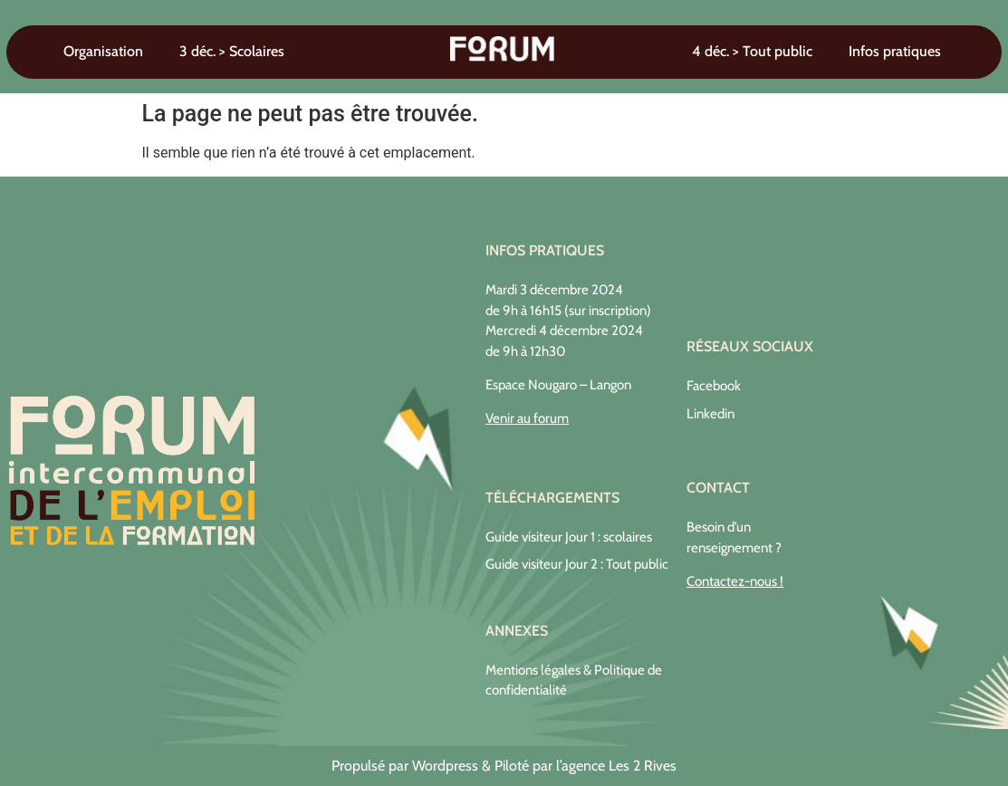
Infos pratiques (895, 51)
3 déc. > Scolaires (231, 51)
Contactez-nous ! (734, 581)
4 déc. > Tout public (752, 51)
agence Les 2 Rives (619, 765)
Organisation (103, 51)
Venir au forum (527, 418)
